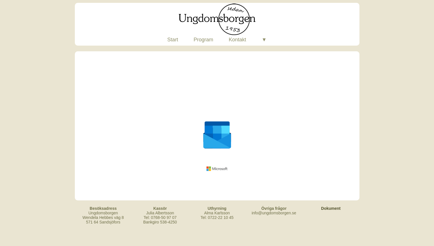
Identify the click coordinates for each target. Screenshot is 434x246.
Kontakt (237, 39)
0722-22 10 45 (220, 217)
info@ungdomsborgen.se (274, 213)
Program (203, 39)
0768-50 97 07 (163, 217)
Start (172, 39)
